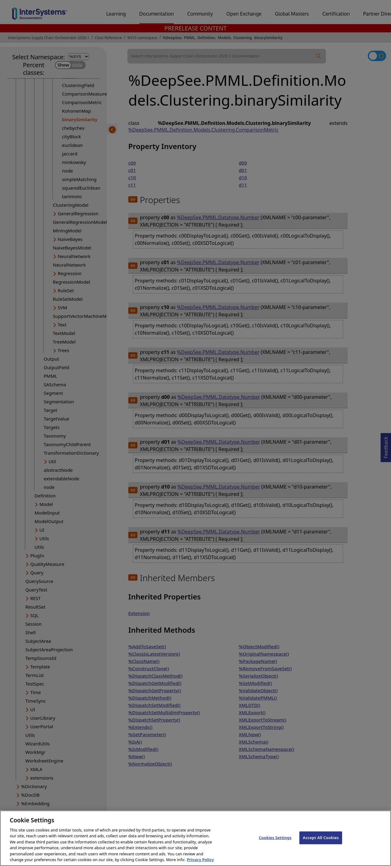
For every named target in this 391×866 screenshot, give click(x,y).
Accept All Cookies (321, 844)
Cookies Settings (275, 844)
